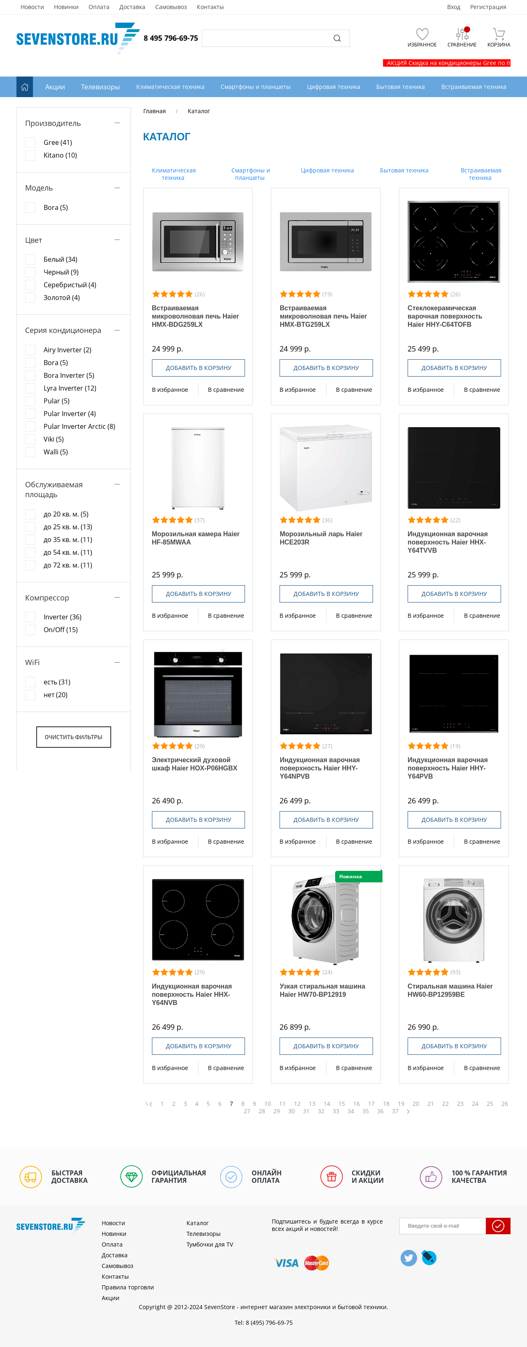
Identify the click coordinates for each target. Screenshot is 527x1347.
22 (445, 1103)
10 (267, 1103)
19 (401, 1103)
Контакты (210, 7)
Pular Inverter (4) (70, 413)
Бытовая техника (403, 170)
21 (430, 1103)
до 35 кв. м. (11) (68, 539)
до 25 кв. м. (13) (68, 526)
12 (297, 1103)
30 (291, 1111)
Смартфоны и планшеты (250, 173)
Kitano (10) (60, 155)
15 (341, 1103)
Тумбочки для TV (210, 1244)
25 (490, 1103)
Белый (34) (60, 259)
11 (282, 1103)
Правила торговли (128, 1287)
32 (321, 1111)
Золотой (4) (62, 297)
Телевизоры (100, 86)
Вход (453, 7)
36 (380, 1111)
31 (306, 1111)
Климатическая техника (173, 173)
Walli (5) (56, 451)
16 (356, 1103)
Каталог (198, 1223)
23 (460, 1103)
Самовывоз (171, 7)
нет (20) (56, 694)
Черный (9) (61, 272)
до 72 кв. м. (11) (68, 565)
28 (262, 1111)
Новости (32, 7)
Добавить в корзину (198, 368)
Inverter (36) (63, 616)
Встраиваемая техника (480, 173)
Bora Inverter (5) (69, 375)
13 (312, 1103)
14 (327, 1103)
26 (504, 1103)
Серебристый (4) (70, 284)
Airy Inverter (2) (67, 349)
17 (371, 1103)
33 (336, 1111)
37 (395, 1111)
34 (350, 1111)
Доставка (132, 7)
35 (365, 1111)
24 (475, 1103)
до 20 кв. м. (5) (66, 514)
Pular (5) (57, 400)
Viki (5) (54, 439)
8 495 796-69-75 (171, 38)
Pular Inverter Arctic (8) (79, 426)
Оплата (99, 7)
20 (416, 1103)
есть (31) (57, 681)
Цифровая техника (326, 170)
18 (386, 1103)
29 (276, 1111)
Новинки (66, 7)
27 (247, 1111)
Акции (55, 86)
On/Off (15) (61, 629)
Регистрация (488, 7)
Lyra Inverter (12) (70, 388)
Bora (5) (56, 207)
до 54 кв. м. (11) (68, 552)
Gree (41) (58, 142)
